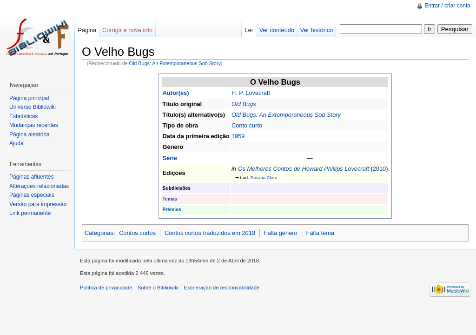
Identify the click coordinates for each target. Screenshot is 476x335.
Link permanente (30, 213)
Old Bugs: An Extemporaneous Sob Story (175, 63)
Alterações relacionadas (39, 186)
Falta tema (320, 232)
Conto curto (246, 125)
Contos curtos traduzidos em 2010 (210, 232)
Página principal (29, 98)
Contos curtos (137, 232)
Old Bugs (243, 103)
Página (87, 30)
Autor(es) (176, 92)
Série (170, 157)
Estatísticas (23, 116)
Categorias (99, 232)
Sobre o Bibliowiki (158, 287)
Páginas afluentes (31, 177)
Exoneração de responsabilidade (221, 287)
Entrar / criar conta (447, 5)
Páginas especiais (31, 195)
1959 (238, 136)
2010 (379, 168)
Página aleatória (29, 134)
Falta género (281, 232)
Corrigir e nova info (127, 30)
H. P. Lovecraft (250, 92)
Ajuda (16, 143)
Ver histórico (316, 30)
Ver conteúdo (276, 30)
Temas (170, 198)
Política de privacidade (106, 287)
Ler (249, 30)
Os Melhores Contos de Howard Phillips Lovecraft (303, 168)
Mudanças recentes (33, 125)
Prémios (172, 209)
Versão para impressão (37, 204)
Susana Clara (263, 177)
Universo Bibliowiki (32, 107)
